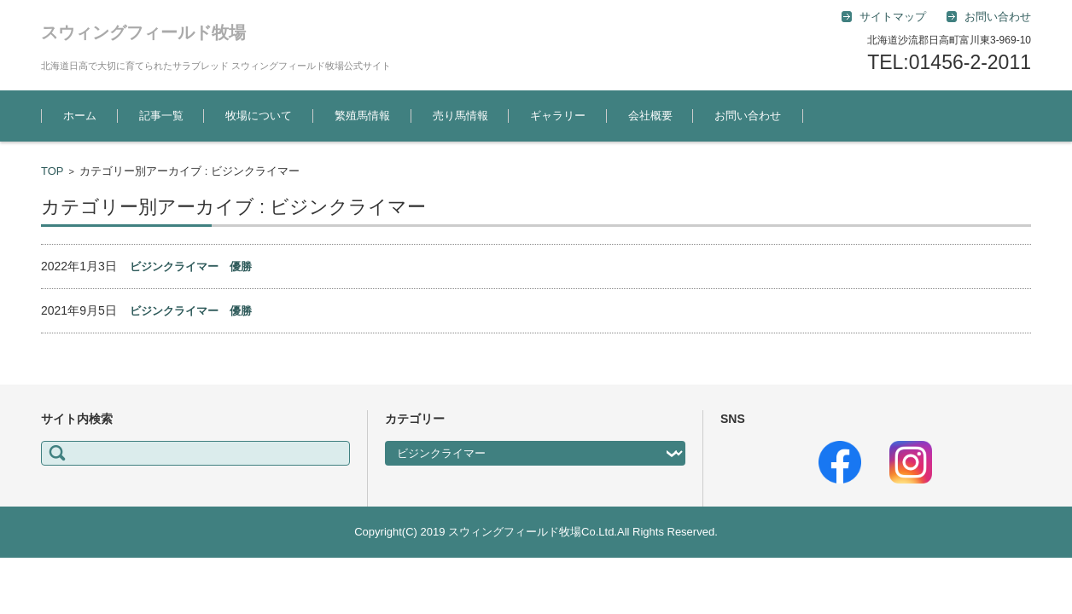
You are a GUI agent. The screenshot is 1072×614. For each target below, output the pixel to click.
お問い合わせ (747, 115)
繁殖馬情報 (362, 115)
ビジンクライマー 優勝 (191, 266)
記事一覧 (161, 115)
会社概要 (650, 115)
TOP (52, 171)
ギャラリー (558, 115)
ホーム (79, 115)
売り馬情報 (460, 115)
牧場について (258, 115)
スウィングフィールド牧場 (143, 32)
